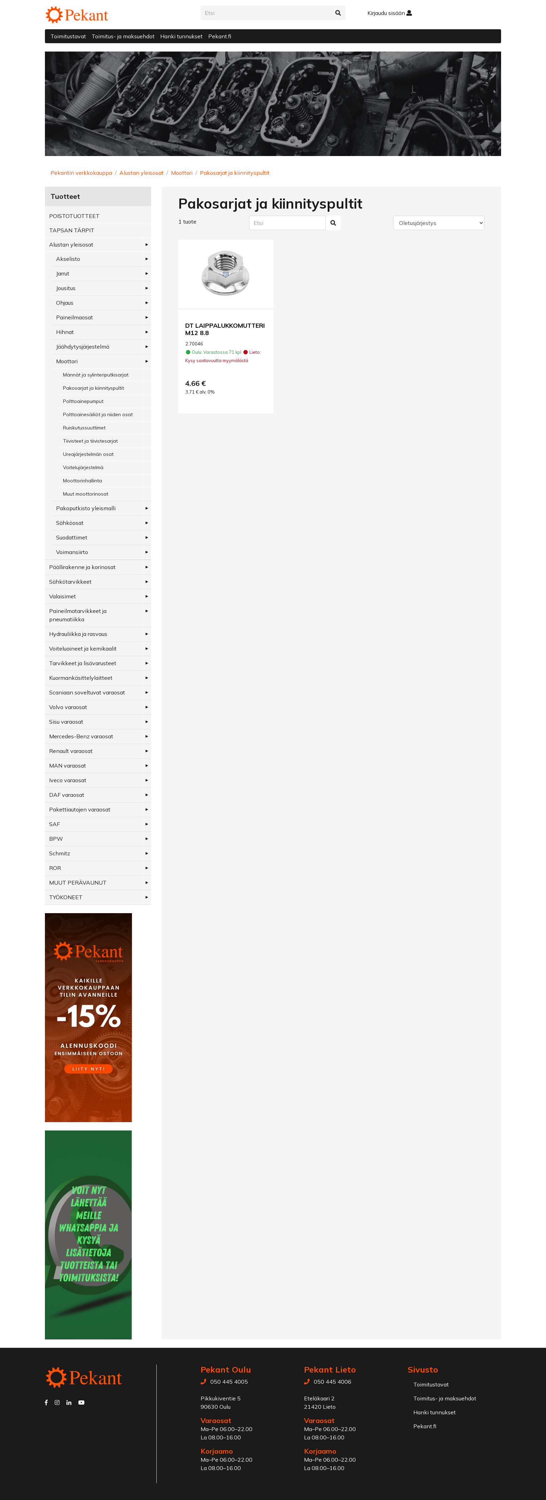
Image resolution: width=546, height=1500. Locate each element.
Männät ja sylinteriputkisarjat (95, 375)
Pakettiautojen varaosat (79, 809)
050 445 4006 (332, 1381)
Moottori (182, 172)
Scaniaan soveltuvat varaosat (87, 692)
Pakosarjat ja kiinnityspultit (235, 172)
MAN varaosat (67, 765)
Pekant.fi (219, 36)
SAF (54, 824)
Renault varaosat (71, 750)
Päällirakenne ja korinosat (82, 567)
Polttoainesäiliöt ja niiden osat (98, 414)
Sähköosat (70, 522)
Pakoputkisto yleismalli (86, 508)
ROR (55, 867)
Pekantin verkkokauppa (81, 172)
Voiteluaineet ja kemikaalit (83, 648)
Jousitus (66, 288)
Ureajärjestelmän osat (88, 454)
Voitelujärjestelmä (83, 467)
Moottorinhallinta (82, 480)
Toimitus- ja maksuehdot (123, 36)
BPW (56, 838)
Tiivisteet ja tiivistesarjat (90, 441)
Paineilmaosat (74, 317)
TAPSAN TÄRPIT (71, 230)
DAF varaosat (66, 794)
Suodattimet (71, 537)
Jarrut (62, 273)
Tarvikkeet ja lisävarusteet (82, 663)
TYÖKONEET (66, 897)
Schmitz (59, 853)
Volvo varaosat (68, 707)
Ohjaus (64, 302)
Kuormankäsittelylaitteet (80, 677)
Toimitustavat (68, 36)
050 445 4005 (229, 1381)
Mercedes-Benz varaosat (81, 736)
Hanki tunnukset (181, 36)
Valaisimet (62, 596)
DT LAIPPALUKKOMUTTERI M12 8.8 (225, 328)
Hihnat (65, 331)
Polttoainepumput (83, 401)
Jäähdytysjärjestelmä (82, 346)
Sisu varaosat (66, 721)
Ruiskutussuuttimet (84, 428)
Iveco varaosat (67, 780)
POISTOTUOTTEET (74, 215)
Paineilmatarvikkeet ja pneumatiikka (78, 615)
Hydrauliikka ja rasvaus (78, 633)
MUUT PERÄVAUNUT (78, 882)
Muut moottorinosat (85, 494)
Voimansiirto (72, 552)
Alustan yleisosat (141, 172)
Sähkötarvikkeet (70, 581)
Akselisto (68, 258)
